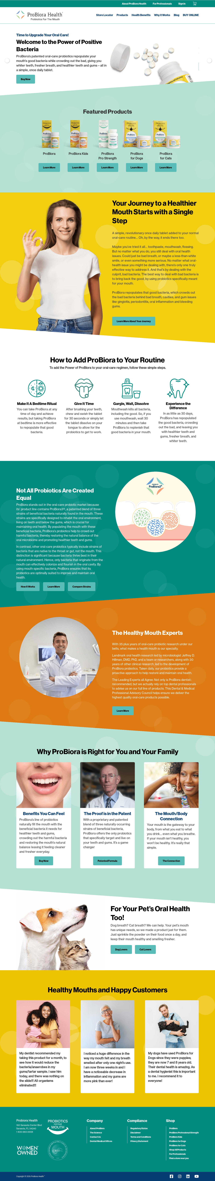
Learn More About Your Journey (134, 321)
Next (208, 59)
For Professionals (162, 3)
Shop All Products (177, 1149)
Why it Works (162, 15)
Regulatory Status (139, 1128)
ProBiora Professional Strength (184, 1132)
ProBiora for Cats (177, 1145)
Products (122, 15)
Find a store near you (179, 1158)
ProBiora (173, 1128)
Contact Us (95, 1137)
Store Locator (104, 15)
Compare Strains (81, 586)
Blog (176, 15)
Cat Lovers (145, 949)
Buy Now (25, 79)
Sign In (181, 3)
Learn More (49, 167)
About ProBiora (97, 1128)
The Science (96, 1132)
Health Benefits (141, 15)
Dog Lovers (121, 949)
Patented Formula (107, 860)
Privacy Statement (139, 1141)
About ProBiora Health (134, 3)
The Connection (171, 860)
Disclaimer (135, 1132)
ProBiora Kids (175, 1137)
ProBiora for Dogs (177, 1141)
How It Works (28, 586)
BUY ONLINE (191, 15)
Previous (6, 59)
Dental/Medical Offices (101, 1141)
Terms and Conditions (140, 1137)
